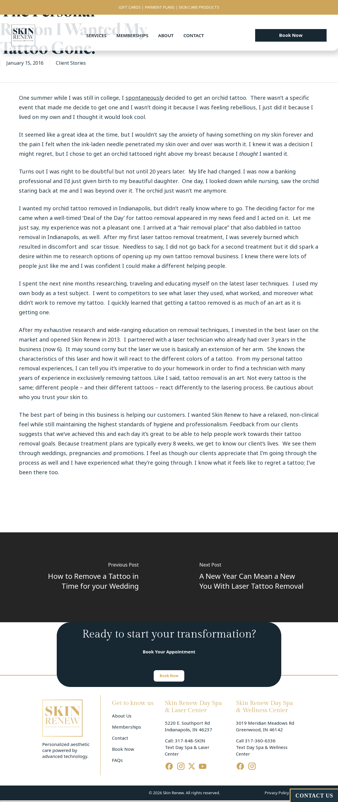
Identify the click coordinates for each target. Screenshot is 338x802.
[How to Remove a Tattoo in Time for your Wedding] (84, 577)
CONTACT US (314, 796)
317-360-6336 (260, 741)
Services (96, 35)
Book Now (123, 749)
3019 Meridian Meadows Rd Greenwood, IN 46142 (265, 726)
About (166, 35)
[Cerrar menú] (169, 801)
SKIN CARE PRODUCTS (199, 7)
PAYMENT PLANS (160, 7)
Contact (193, 35)
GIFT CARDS (130, 7)
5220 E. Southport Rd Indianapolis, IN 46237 (188, 726)
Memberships (132, 35)
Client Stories (71, 63)
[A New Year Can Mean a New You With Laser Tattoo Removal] (253, 577)
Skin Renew (85, 340)
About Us (121, 716)
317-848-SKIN (190, 741)
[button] (291, 35)
